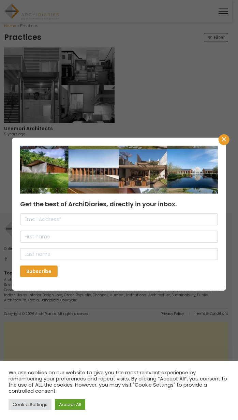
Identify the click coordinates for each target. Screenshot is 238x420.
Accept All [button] (70, 404)
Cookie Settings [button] (30, 404)
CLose (224, 139)
